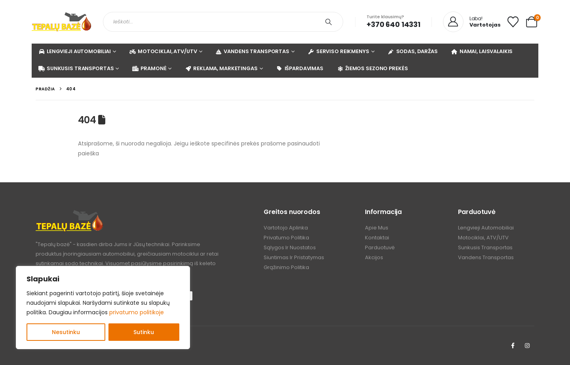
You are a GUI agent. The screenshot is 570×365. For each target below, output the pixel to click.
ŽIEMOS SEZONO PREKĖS (372, 68)
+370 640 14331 (393, 24)
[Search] (328, 21)
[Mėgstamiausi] (513, 21)
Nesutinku (66, 332)
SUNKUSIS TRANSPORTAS (76, 68)
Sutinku (143, 332)
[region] (103, 307)
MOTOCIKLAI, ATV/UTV (163, 51)
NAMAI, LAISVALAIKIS (482, 51)
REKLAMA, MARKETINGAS (220, 68)
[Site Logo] (61, 21)
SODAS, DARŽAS (413, 51)
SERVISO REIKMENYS (338, 51)
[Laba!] (472, 22)
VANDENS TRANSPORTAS (252, 51)
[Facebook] (512, 345)
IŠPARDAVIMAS (299, 68)
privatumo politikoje (136, 312)
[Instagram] (527, 345)
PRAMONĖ (149, 68)
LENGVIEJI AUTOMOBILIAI (74, 51)
